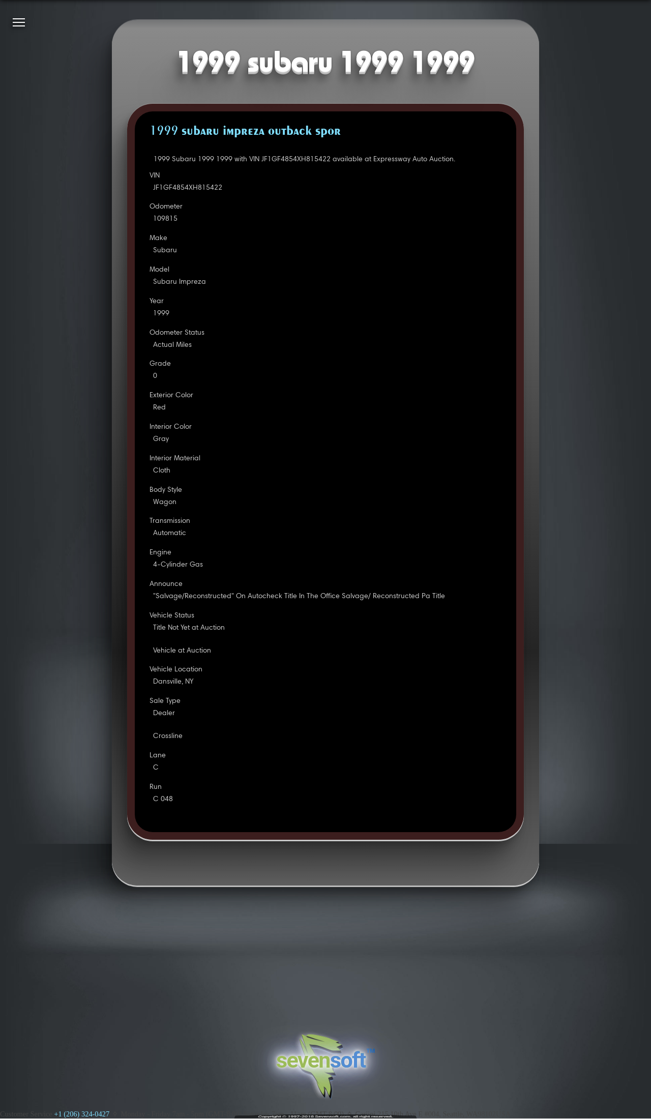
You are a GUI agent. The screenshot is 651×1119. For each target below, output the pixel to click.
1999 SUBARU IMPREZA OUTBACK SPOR (245, 131)
